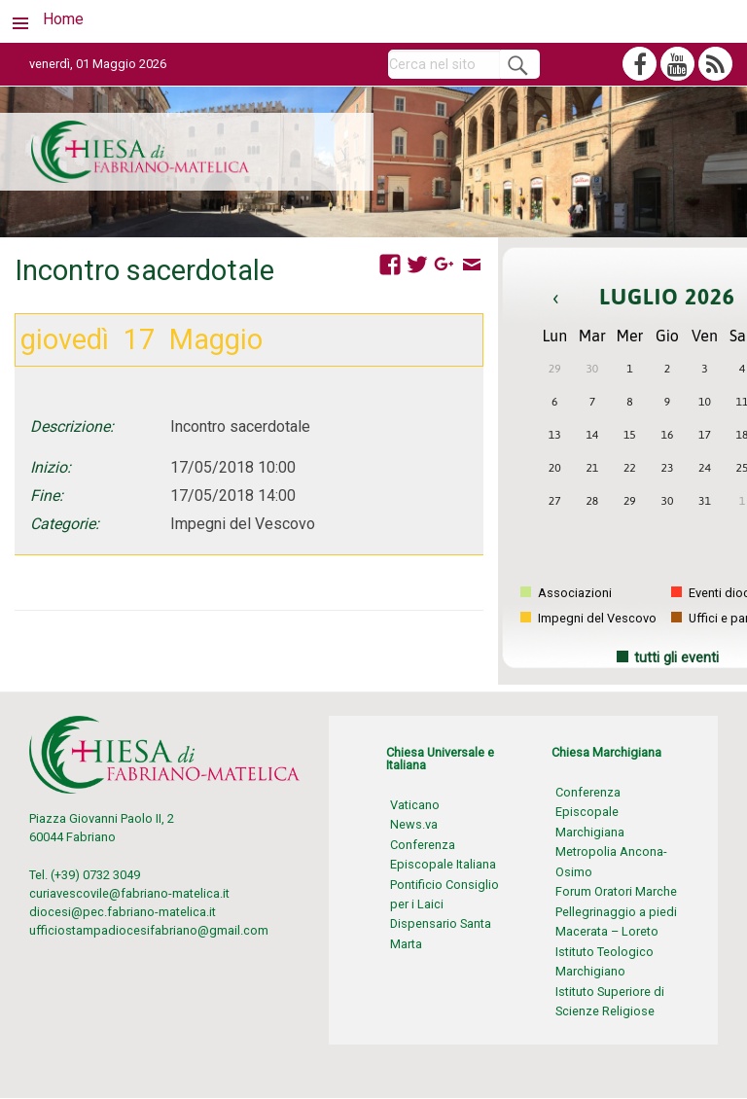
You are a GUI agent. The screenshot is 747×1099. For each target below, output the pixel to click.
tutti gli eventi (676, 658)
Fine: (46, 495)
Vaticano (415, 805)
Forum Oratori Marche (616, 891)
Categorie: (64, 523)
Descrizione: (72, 426)
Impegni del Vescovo (588, 618)
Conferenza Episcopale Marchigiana (589, 812)
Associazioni (566, 592)
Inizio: (50, 467)
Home (63, 19)
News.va (414, 824)
